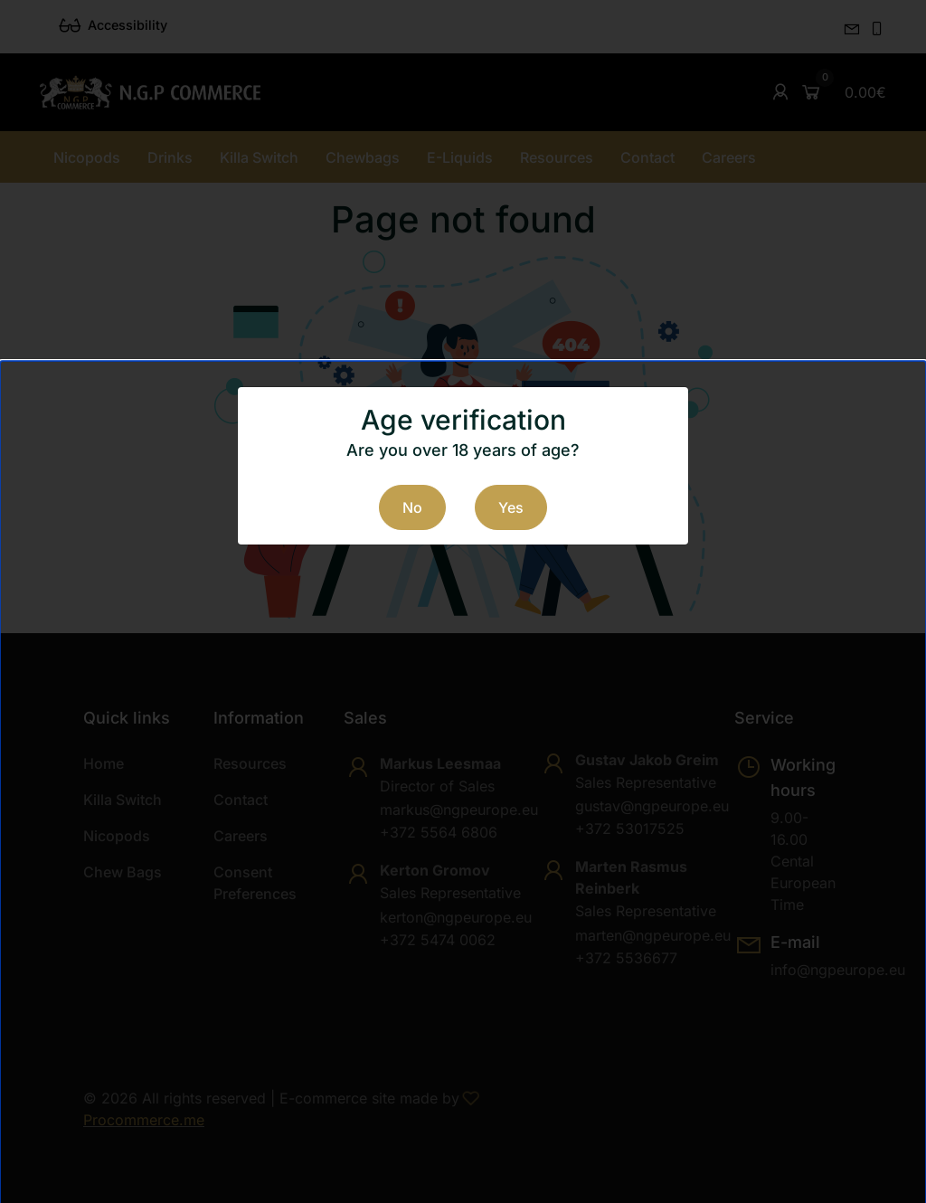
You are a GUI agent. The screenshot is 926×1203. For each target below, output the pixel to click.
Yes (511, 507)
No (412, 507)
